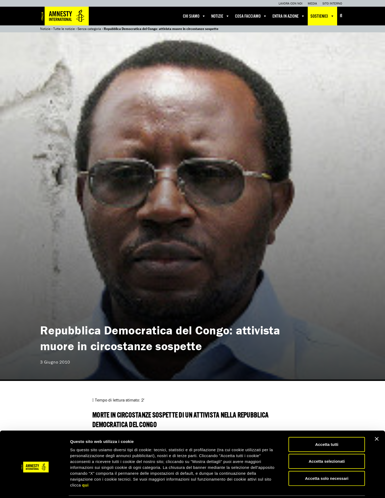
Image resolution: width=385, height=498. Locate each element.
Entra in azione (288, 16)
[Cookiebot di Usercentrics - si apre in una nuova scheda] (34, 488)
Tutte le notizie (64, 28)
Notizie (220, 16)
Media (312, 3)
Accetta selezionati (327, 442)
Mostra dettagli (281, 487)
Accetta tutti (326, 425)
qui (85, 466)
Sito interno (332, 3)
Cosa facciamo (251, 16)
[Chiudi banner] (377, 420)
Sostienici (322, 16)
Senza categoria (89, 28)
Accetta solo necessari (327, 459)
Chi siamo (194, 16)
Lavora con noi (290, 3)
